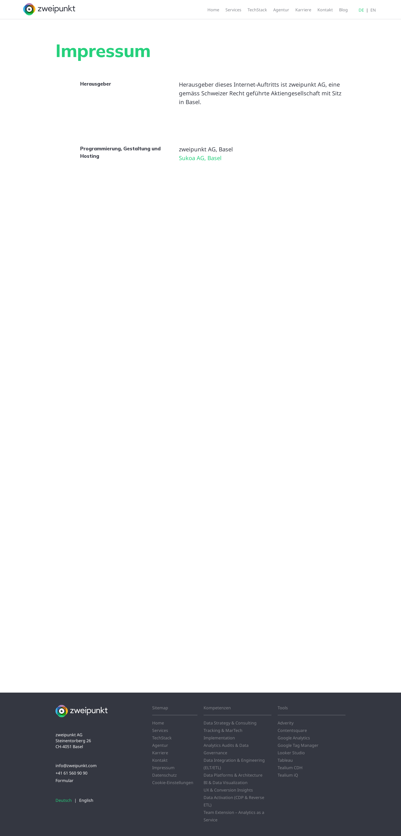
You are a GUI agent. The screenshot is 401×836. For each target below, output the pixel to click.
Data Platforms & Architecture (233, 775)
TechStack (162, 738)
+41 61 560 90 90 (71, 773)
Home (158, 723)
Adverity (286, 723)
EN (373, 10)
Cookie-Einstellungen (172, 782)
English (86, 800)
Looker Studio (291, 753)
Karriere (160, 753)
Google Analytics (294, 738)
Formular (65, 780)
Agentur (160, 745)
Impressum (163, 767)
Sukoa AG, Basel (200, 158)
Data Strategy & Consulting (230, 723)
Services (160, 730)
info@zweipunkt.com (76, 765)
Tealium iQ (288, 775)
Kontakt (160, 760)
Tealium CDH (290, 767)
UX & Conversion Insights (228, 790)
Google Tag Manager (298, 745)
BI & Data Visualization (226, 782)
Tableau (285, 760)
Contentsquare (292, 730)
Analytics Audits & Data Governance (226, 749)
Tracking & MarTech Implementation (223, 734)
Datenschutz (164, 775)
